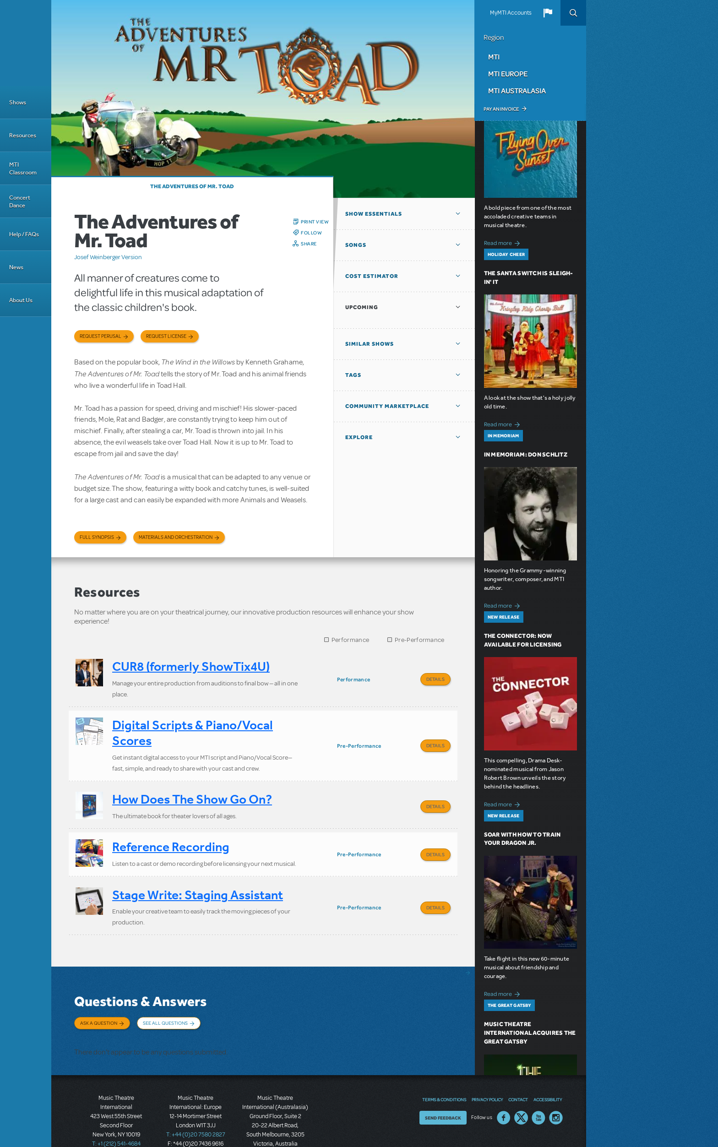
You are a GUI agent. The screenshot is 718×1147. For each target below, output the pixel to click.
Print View (315, 221)
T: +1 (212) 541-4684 (116, 1115)
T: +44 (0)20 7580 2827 (195, 1105)
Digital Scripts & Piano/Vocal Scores (192, 729)
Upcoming (361, 307)
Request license (166, 336)
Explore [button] (359, 437)
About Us (21, 300)
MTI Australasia (517, 90)
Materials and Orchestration (175, 537)
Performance (350, 640)
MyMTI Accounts (511, 12)
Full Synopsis (97, 537)
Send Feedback (443, 1088)
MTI (494, 56)
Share (309, 243)
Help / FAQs (24, 234)
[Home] (25, 43)
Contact (518, 1070)
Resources (22, 135)
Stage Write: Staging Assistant (197, 879)
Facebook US (504, 1088)
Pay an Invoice (501, 109)
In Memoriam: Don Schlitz (525, 454)
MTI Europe (508, 73)
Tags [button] (353, 375)
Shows (17, 102)
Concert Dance (19, 201)
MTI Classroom (23, 168)
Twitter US (521, 1088)
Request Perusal (100, 336)
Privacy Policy (487, 1070)
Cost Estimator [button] (371, 276)
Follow (311, 232)
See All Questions (165, 1003)
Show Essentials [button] (373, 214)
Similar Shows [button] (369, 344)
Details (435, 679)
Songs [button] (355, 245)
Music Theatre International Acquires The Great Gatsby (530, 1033)
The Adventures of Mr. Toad (192, 186)
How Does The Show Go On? (192, 791)
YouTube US (538, 1088)
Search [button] (573, 13)
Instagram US (556, 1088)
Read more (503, 242)
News (16, 267)
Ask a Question (98, 1003)
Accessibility (547, 1070)
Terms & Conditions (444, 1070)
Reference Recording (170, 835)
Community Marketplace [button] (387, 406)
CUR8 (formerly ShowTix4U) (191, 666)
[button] (547, 13)
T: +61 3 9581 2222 (275, 1124)
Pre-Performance (420, 640)
